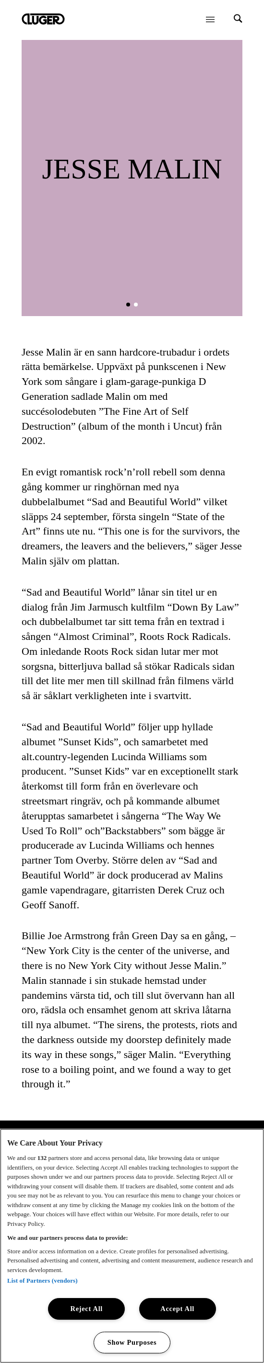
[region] (132, 1246)
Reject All (87, 1308)
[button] (128, 304)
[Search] (238, 19)
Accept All (177, 1308)
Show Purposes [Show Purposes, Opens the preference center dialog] (132, 1342)
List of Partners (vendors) (42, 1280)
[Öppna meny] (210, 19)
